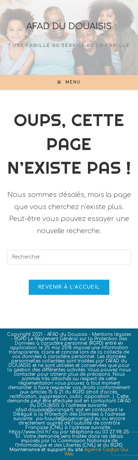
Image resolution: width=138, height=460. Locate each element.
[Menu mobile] (69, 82)
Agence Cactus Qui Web (96, 452)
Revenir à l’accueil (69, 287)
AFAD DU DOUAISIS (69, 26)
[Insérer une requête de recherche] (69, 257)
